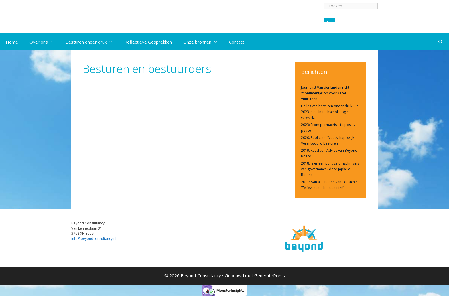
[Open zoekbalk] (440, 41)
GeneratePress (269, 275)
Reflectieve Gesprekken (148, 42)
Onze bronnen (203, 41)
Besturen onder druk (92, 41)
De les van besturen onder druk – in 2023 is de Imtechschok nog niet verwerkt (330, 112)
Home (12, 42)
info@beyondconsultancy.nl (93, 238)
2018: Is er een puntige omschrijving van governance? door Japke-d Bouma (330, 169)
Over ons (44, 41)
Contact (236, 42)
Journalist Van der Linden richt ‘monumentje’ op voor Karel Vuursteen (325, 93)
